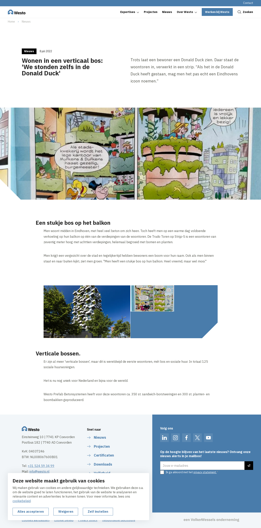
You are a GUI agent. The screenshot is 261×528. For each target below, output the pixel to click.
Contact (248, 3)
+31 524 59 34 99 (41, 466)
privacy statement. (205, 472)
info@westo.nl (39, 471)
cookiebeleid (22, 501)
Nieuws (26, 21)
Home (11, 21)
